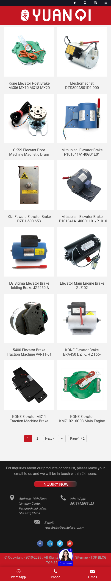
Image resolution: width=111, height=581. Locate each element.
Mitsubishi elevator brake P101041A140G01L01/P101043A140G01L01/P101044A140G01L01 (82, 219)
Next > (49, 438)
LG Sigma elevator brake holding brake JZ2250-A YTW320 (29, 285)
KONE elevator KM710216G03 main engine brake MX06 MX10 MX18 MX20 (82, 418)
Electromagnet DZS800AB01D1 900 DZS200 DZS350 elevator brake (82, 85)
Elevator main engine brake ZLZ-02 (82, 285)
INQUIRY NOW (55, 484)
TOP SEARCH (56, 563)
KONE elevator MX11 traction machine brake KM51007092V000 (29, 418)
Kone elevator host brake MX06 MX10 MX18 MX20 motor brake (29, 85)
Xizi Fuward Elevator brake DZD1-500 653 (29, 219)
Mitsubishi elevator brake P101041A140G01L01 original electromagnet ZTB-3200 (82, 152)
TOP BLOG (98, 557)
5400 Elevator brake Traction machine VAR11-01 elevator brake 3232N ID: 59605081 (29, 352)
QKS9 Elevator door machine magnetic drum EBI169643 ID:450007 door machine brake (29, 152)
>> (61, 438)
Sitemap (81, 557)
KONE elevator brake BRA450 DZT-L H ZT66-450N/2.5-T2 (82, 352)
